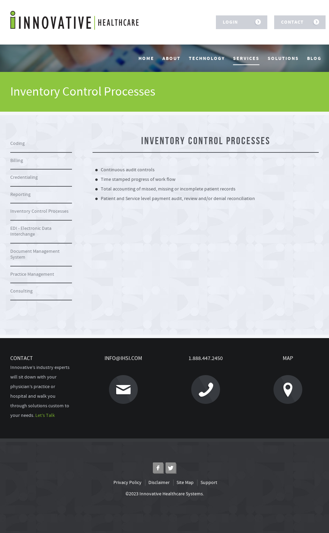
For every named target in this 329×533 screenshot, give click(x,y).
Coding (17, 143)
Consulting (21, 291)
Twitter (170, 468)
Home (146, 58)
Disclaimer (159, 483)
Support (208, 483)
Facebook (158, 468)
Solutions (283, 58)
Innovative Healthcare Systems (74, 20)
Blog (314, 58)
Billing (16, 161)
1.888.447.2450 (195, 379)
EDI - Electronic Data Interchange (30, 231)
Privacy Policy (127, 483)
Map (276, 379)
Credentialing (24, 177)
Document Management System (35, 254)
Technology (207, 58)
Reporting (20, 194)
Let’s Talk (45, 415)
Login (239, 22)
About (171, 58)
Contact (297, 22)
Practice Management (32, 274)
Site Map (185, 483)
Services (246, 58)
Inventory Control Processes (39, 211)
